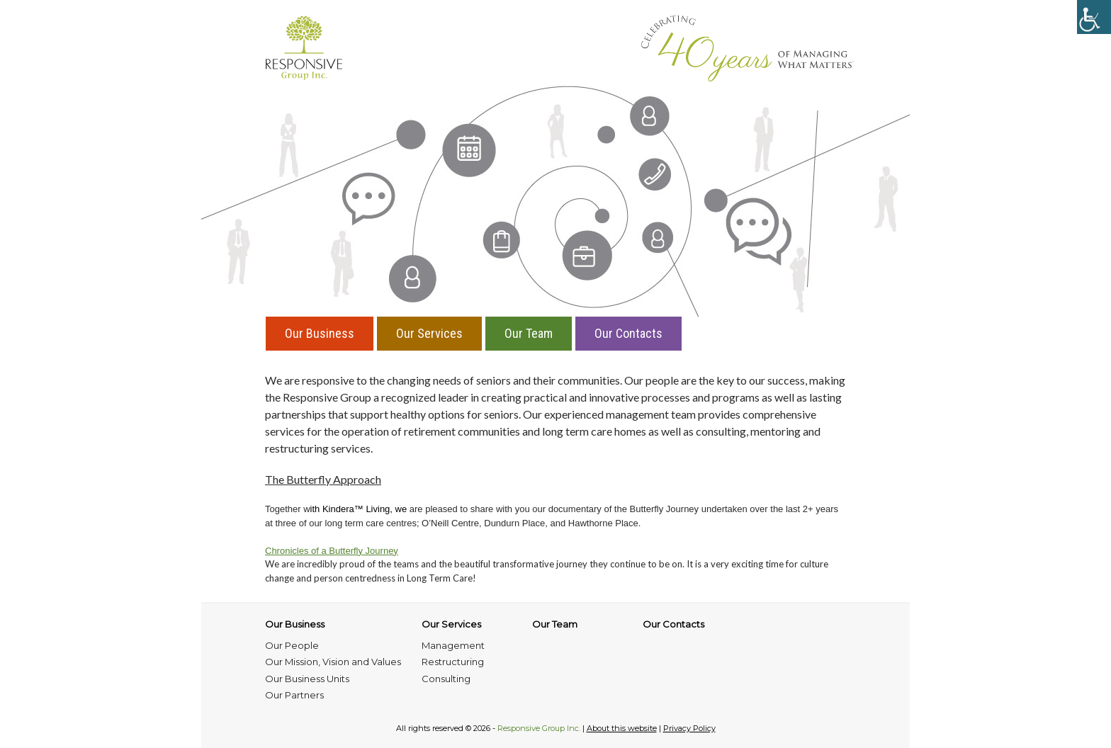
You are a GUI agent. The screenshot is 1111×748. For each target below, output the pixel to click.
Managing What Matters (747, 47)
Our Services (429, 333)
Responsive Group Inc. (538, 728)
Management (453, 645)
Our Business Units (307, 678)
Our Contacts (628, 333)
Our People (292, 645)
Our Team (528, 333)
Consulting (446, 678)
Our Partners (294, 695)
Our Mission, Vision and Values (333, 661)
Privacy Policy (689, 728)
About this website (622, 728)
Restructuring (453, 661)
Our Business (319, 333)
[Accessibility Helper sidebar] (1094, 17)
